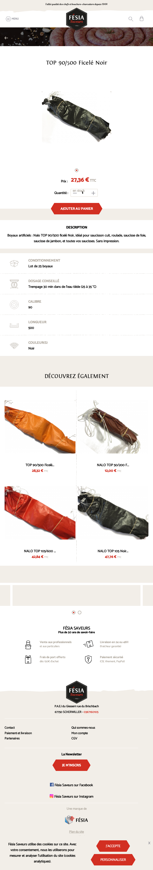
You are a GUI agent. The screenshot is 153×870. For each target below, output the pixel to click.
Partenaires (12, 738)
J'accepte (113, 846)
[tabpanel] (76, 117)
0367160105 (91, 712)
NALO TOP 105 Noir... (113, 551)
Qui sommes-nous (83, 728)
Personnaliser (113, 860)
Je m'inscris (71, 765)
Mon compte (79, 733)
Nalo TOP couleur (6, 38)
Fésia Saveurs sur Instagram (71, 796)
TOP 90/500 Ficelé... (40, 465)
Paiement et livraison (18, 733)
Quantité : (61, 193)
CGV (74, 738)
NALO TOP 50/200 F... (113, 465)
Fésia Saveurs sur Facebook (71, 785)
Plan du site (76, 832)
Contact (10, 728)
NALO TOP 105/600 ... (40, 551)
